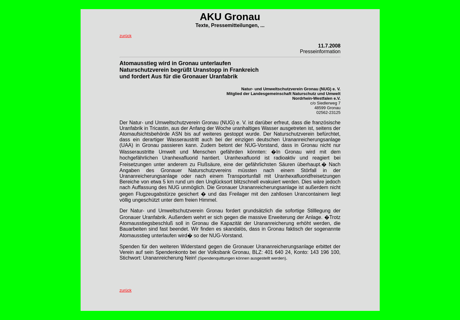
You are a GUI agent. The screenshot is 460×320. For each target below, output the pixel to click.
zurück (126, 35)
